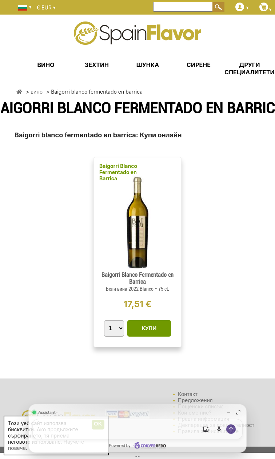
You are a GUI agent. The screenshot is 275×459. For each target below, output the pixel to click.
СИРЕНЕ (199, 64)
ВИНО (45, 64)
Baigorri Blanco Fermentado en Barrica (118, 172)
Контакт (188, 394)
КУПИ (149, 328)
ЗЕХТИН (97, 64)
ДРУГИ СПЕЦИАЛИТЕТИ (249, 68)
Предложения (195, 400)
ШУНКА (147, 64)
